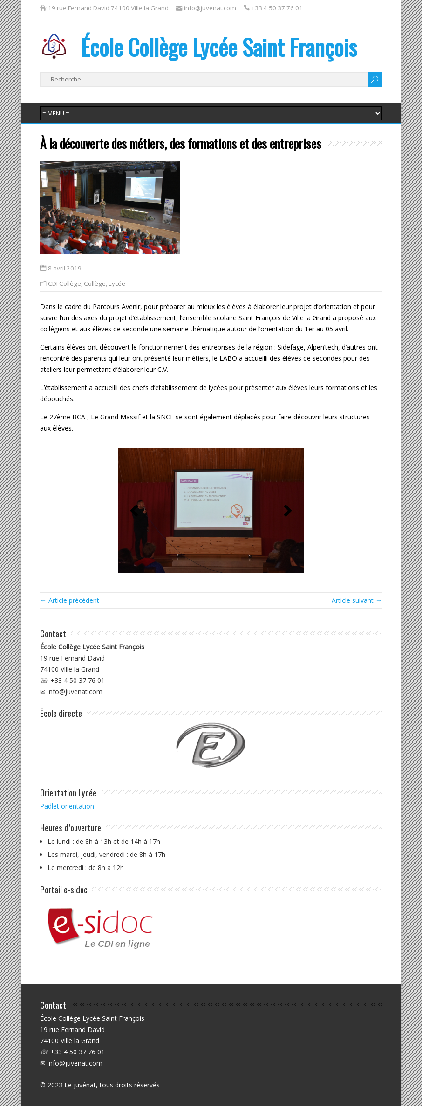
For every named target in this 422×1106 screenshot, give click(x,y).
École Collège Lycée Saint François (198, 46)
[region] (211, 510)
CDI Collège (64, 283)
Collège (95, 283)
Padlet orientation (67, 806)
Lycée (117, 283)
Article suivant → (357, 600)
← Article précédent (69, 600)
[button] (134, 510)
